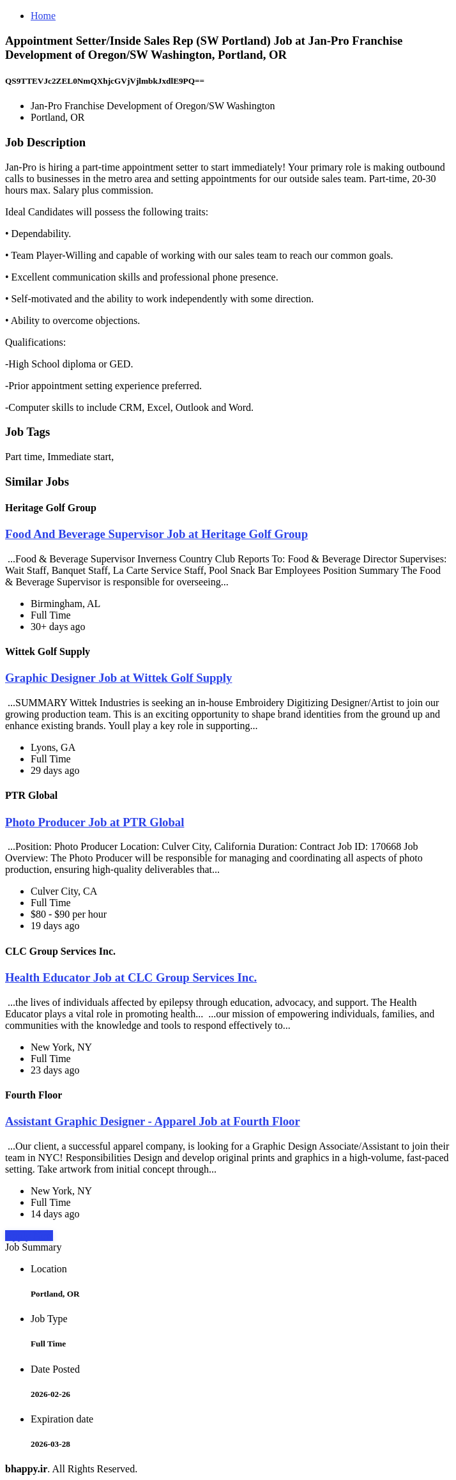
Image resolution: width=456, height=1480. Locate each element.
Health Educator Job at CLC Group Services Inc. (131, 977)
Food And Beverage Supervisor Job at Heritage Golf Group (156, 534)
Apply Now (29, 1235)
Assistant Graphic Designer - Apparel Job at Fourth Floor (152, 1121)
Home (43, 15)
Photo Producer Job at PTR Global (94, 822)
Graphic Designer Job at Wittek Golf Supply (118, 677)
